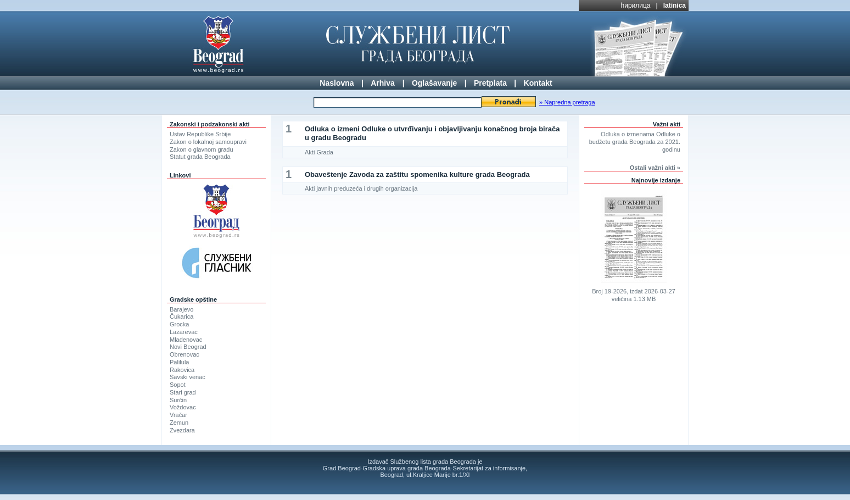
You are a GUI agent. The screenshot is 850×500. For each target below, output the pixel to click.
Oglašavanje (434, 83)
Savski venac (187, 377)
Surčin (178, 400)
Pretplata (490, 83)
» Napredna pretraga (567, 102)
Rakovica (182, 369)
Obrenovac (184, 354)
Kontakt (538, 83)
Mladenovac (186, 339)
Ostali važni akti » (655, 167)
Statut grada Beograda (200, 156)
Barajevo (181, 309)
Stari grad (183, 392)
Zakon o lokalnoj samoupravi (208, 141)
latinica (674, 5)
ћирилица (636, 5)
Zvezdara (182, 430)
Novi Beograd (188, 346)
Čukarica (181, 316)
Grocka (179, 324)
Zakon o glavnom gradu (201, 149)
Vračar (178, 415)
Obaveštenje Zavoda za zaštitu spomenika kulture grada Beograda (417, 174)
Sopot (178, 384)
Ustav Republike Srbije (200, 134)
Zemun (179, 422)
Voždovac (183, 407)
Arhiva (383, 83)
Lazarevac (184, 332)
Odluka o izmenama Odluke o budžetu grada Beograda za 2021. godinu (634, 142)
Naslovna (337, 83)
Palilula (179, 362)
